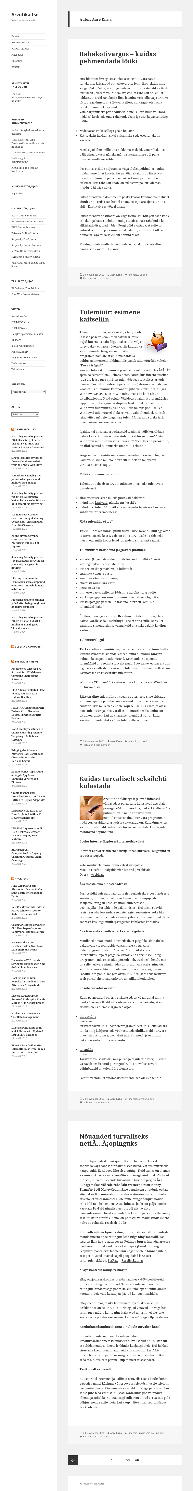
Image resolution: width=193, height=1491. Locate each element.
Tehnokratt (17, 369)
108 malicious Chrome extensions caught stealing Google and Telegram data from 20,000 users (27, 520)
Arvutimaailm (19, 316)
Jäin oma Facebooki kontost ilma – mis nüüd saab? (27, 143)
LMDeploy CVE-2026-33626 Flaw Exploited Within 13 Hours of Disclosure (27, 814)
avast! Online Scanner (23, 215)
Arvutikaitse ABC (20, 42)
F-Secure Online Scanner (25, 233)
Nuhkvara (17, 171)
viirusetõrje (88, 1016)
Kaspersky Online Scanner (26, 245)
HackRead (21, 878)
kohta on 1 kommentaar (96, 744)
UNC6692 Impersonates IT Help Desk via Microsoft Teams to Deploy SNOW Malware (26, 834)
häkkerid (138, 498)
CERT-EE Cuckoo (20, 322)
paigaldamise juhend (119, 870)
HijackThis (17, 193)
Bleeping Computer (28, 646)
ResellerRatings (132, 1260)
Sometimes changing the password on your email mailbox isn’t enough (26, 479)
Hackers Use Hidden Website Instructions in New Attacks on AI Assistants (28, 981)
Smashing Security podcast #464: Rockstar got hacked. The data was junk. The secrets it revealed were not (27, 442)
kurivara (101, 502)
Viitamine (16, 60)
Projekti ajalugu (20, 48)
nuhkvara (110, 1040)
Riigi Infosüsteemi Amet (24, 357)
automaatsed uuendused (123, 1078)
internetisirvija (117, 851)
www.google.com (149, 969)
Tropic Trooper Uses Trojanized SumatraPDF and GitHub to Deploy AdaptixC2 (28, 796)
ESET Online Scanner (23, 227)
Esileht (15, 36)
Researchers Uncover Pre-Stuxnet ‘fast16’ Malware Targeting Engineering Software (26, 674)
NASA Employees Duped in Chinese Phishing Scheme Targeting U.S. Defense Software (27, 734)
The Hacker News (26, 661)
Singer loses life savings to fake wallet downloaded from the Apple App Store (27, 461)
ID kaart (16, 340)
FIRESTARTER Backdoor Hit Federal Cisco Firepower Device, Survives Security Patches (27, 713)
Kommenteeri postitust (95, 278)
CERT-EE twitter (20, 328)
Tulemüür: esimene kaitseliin (110, 315)
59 (129, 1458)
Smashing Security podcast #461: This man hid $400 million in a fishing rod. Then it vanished (27, 623)
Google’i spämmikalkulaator (27, 334)
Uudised (142, 274)
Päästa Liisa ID (19, 351)
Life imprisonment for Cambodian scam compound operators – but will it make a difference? (28, 584)
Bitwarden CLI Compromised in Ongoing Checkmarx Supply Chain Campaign (26, 855)
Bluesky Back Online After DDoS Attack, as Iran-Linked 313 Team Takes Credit (28, 1049)
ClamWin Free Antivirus (25, 294)
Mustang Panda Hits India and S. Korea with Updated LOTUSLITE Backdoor (27, 1031)
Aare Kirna (116, 274)
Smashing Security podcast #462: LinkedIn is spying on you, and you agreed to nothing (27, 562)
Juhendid (132, 274)
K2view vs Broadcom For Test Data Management (25, 1015)
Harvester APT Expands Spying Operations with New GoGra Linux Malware (28, 964)
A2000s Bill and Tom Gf (24, 168)
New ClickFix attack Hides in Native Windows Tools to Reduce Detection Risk (28, 910)
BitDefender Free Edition (25, 288)
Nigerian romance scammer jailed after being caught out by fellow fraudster (28, 603)
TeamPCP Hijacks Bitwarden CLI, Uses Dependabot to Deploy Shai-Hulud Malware (28, 928)
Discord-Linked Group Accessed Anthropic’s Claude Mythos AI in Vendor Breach (28, 999)
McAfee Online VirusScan (25, 251)
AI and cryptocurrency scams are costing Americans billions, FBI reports (25, 541)
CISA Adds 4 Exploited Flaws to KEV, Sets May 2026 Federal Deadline (28, 693)
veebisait (143, 870)
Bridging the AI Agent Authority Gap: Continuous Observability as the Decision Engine (27, 756)
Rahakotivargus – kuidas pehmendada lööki (118, 57)
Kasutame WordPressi (92, 1483)
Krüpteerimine (36, 152)
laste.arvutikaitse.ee (22, 346)
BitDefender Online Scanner (27, 221)
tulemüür (86, 1049)
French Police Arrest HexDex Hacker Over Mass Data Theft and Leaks (27, 946)
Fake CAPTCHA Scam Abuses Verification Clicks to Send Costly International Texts (28, 891)
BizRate (113, 1260)
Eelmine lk (73, 1460)
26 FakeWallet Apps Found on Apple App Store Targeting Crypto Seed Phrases (27, 777)
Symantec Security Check (25, 256)
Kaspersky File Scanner (24, 239)
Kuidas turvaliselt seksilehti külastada (123, 782)
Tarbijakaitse (18, 363)
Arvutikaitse (24, 14)
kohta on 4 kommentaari (96, 1102)
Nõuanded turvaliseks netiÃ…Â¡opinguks (114, 1139)
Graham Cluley (25, 429)
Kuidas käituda (146, 1433)
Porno (141, 1099)
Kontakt (15, 67)
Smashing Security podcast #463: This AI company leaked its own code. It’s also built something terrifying (28, 499)
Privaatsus (17, 54)
